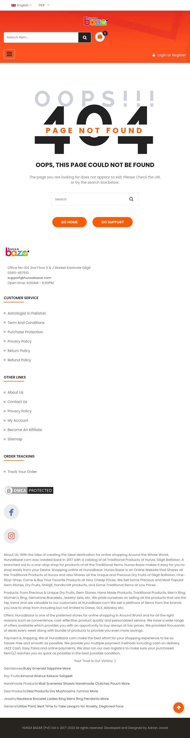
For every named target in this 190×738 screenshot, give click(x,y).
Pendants (92, 698)
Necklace (24, 698)
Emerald (39, 668)
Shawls (69, 683)
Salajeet (66, 676)
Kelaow (53, 676)
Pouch (115, 683)
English (20, 5)
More (66, 668)
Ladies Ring (56, 698)
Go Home (69, 222)
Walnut (40, 676)
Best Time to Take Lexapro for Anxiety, (68, 706)
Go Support (112, 222)
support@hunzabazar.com (29, 277)
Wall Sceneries (50, 683)
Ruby (27, 668)
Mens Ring (74, 698)
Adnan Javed (158, 728)
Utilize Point (26, 706)
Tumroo (83, 691)
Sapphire (54, 668)
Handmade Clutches (93, 683)
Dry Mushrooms (62, 691)
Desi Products (38, 691)
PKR (41, 5)
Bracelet (39, 698)
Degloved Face (111, 706)
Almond (26, 676)
